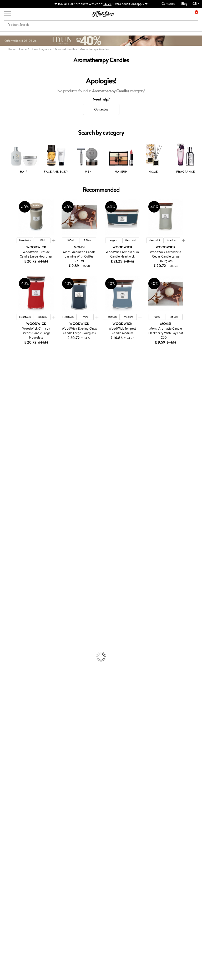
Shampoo (7, 577)
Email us (10, 906)
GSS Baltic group (80, 797)
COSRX (5, 438)
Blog (184, 3)
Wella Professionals (14, 474)
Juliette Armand (12, 367)
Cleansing (7, 633)
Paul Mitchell (9, 551)
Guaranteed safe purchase (173, 741)
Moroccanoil (9, 464)
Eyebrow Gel (9, 664)
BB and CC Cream (13, 680)
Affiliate (14, 795)
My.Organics (9, 423)
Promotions (82, 760)
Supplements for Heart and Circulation (28, 736)
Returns (46, 811)
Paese (4, 459)
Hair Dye (6, 613)
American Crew (11, 562)
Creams (5, 598)
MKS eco (6, 505)
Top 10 (77, 775)
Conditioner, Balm (13, 582)
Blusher (5, 690)
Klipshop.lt (80, 810)
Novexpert (8, 567)
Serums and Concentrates (19, 628)
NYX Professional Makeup (18, 444)
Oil (2, 587)
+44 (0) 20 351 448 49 (21, 896)
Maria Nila (7, 490)
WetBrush (7, 541)
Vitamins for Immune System (21, 731)
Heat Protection (12, 608)
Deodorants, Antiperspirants (21, 644)
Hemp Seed (8, 397)
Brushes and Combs (14, 603)
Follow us (10, 925)
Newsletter (20, 840)
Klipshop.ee (81, 815)
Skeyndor (7, 479)
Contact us (101, 109)
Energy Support (11, 710)
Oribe (4, 500)
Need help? (12, 891)
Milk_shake (8, 372)
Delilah (5, 382)
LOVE (107, 4)
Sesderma (7, 392)
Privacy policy (18, 775)
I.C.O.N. (6, 408)
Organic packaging (119, 741)
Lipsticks (6, 695)
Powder (5, 674)
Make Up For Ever (13, 557)
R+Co (4, 531)
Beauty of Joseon (13, 418)
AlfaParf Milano (11, 536)
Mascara (6, 685)
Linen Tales (8, 433)
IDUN (4, 546)
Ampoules (7, 592)
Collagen (6, 705)
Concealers (8, 669)
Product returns (68, 741)
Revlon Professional (14, 495)
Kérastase (7, 387)
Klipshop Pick (82, 785)
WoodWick (8, 428)
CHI (3, 520)
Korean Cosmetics (13, 654)
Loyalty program (85, 780)
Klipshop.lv (80, 805)
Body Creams (10, 623)
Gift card (111, 760)
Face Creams (9, 618)
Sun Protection (11, 649)
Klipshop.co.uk (19, 760)
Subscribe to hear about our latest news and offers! (27, 850)
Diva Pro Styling (12, 485)
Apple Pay (15, 780)
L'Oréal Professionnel (15, 469)
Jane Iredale (9, 403)
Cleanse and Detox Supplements (24, 721)
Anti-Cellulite (10, 639)
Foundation (8, 659)
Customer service (47, 762)
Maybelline (8, 413)
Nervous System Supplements (22, 726)
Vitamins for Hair (12, 700)
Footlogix (7, 515)
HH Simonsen (10, 454)
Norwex (6, 449)
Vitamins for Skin (12, 715)
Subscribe (24, 876)
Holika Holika (9, 526)
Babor (4, 377)
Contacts (168, 3)
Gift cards (47, 795)
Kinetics (6, 510)
